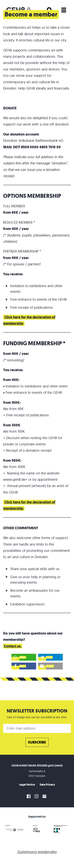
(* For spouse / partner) (21, 264)
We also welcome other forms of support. (36, 538)
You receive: (13, 274)
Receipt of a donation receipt (29, 450)
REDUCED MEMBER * (19, 222)
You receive (12, 370)
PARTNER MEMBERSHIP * (22, 251)
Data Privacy (47, 785)
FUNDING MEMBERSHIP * (34, 343)
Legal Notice (27, 785)
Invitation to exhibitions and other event (36, 386)
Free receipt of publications (31, 307)
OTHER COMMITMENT (20, 528)
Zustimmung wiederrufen (37, 852)
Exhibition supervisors (27, 604)
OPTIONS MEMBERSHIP (32, 196)
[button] (23, 657)
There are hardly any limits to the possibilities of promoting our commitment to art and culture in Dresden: (36, 550)
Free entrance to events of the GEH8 (38, 299)
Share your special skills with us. (35, 569)
